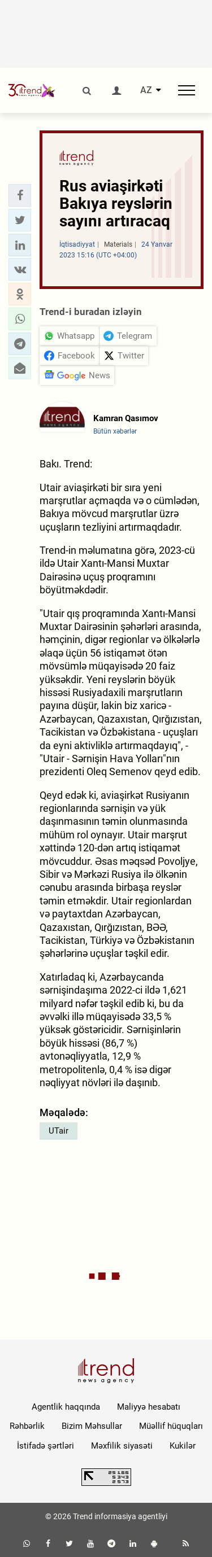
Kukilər (183, 1446)
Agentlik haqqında (66, 1407)
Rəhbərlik (27, 1426)
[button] (20, 195)
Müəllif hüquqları (171, 1426)
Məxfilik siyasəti (122, 1446)
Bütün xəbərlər (115, 431)
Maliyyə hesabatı (148, 1407)
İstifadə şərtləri (45, 1446)
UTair (58, 1131)
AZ (146, 90)
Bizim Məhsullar (92, 1426)
